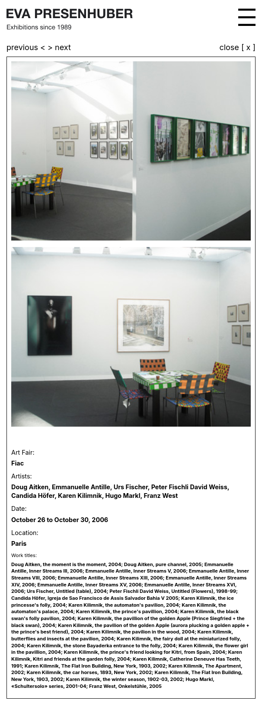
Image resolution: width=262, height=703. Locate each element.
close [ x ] (237, 48)
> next (59, 47)
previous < (27, 47)
